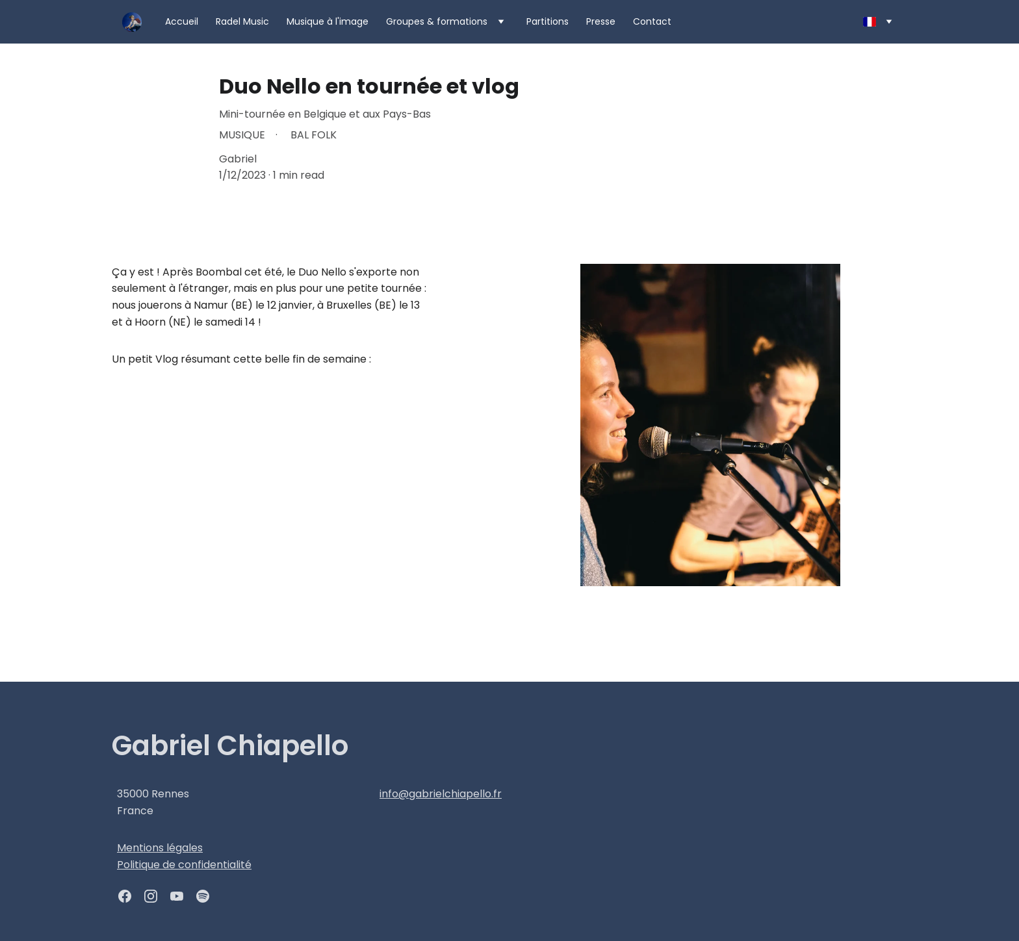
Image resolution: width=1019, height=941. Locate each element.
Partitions (547, 21)
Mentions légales (160, 847)
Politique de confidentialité (184, 864)
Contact (652, 21)
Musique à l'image (327, 21)
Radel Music (242, 21)
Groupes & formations (436, 21)
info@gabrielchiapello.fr (441, 793)
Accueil (181, 21)
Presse (600, 21)
